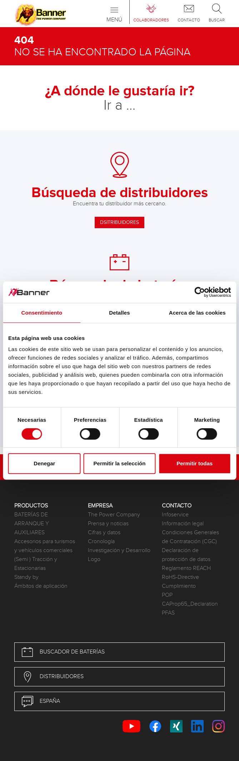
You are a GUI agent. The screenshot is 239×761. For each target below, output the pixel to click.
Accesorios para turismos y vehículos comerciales (44, 546)
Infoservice (175, 514)
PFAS (168, 613)
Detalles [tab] (119, 313)
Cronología (101, 541)
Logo (94, 559)
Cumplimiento (179, 586)
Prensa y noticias (108, 523)
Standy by (26, 577)
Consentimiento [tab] (41, 313)
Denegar (44, 463)
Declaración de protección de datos (186, 555)
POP (167, 595)
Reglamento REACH (186, 568)
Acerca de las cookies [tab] (197, 313)
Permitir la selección (120, 463)
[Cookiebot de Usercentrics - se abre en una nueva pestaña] (199, 292)
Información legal (183, 523)
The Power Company (114, 514)
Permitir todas (194, 463)
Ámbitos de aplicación (41, 586)
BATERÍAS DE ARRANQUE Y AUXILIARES (31, 523)
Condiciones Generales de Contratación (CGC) (190, 537)
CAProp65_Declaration (190, 604)
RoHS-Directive (180, 577)
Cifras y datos (104, 532)
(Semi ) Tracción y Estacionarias (35, 564)
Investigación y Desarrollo (119, 550)
